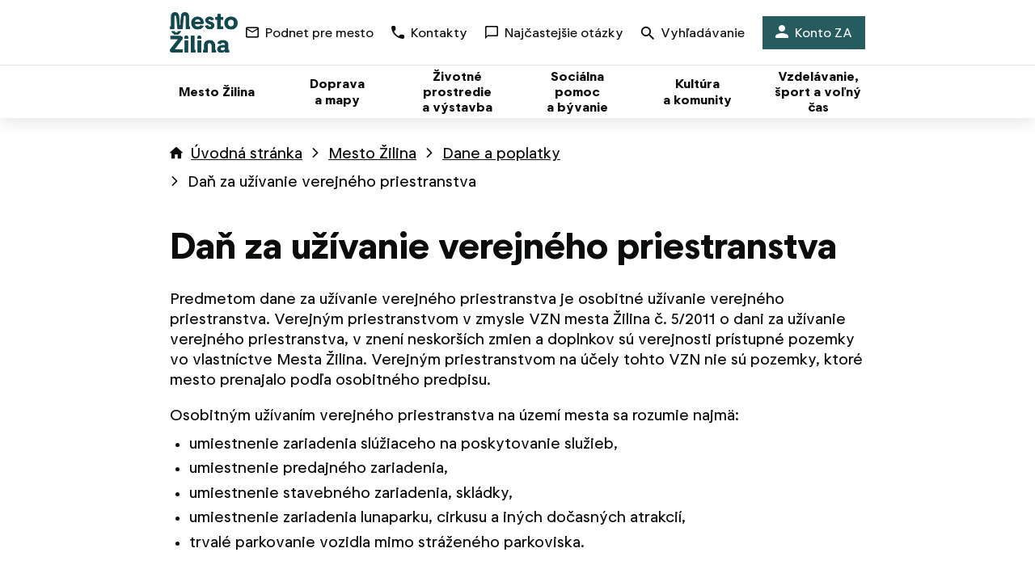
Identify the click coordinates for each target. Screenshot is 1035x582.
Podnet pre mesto (310, 33)
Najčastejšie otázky (554, 33)
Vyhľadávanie (693, 34)
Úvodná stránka (246, 153)
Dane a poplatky (501, 153)
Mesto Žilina (372, 153)
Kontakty (429, 33)
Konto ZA (813, 33)
